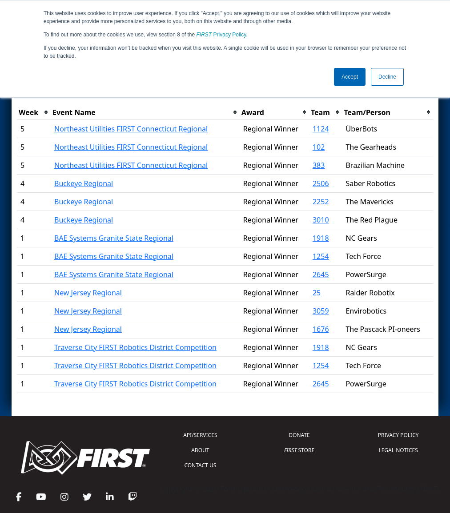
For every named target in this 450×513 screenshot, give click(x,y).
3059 (321, 311)
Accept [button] (350, 77)
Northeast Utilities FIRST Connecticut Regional (131, 129)
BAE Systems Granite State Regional (113, 238)
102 (319, 147)
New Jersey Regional (88, 293)
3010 (321, 220)
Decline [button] (387, 77)
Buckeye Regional (83, 183)
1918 (321, 238)
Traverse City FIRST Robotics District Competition (135, 347)
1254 (321, 256)
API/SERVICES (200, 435)
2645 (321, 274)
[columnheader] (34, 112)
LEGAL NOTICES (398, 450)
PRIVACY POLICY (398, 435)
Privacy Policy (221, 35)
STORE (299, 450)
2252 (321, 202)
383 (319, 165)
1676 (321, 329)
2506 (321, 183)
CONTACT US (200, 465)
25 (317, 293)
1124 (321, 129)
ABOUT (200, 450)
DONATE (299, 435)
